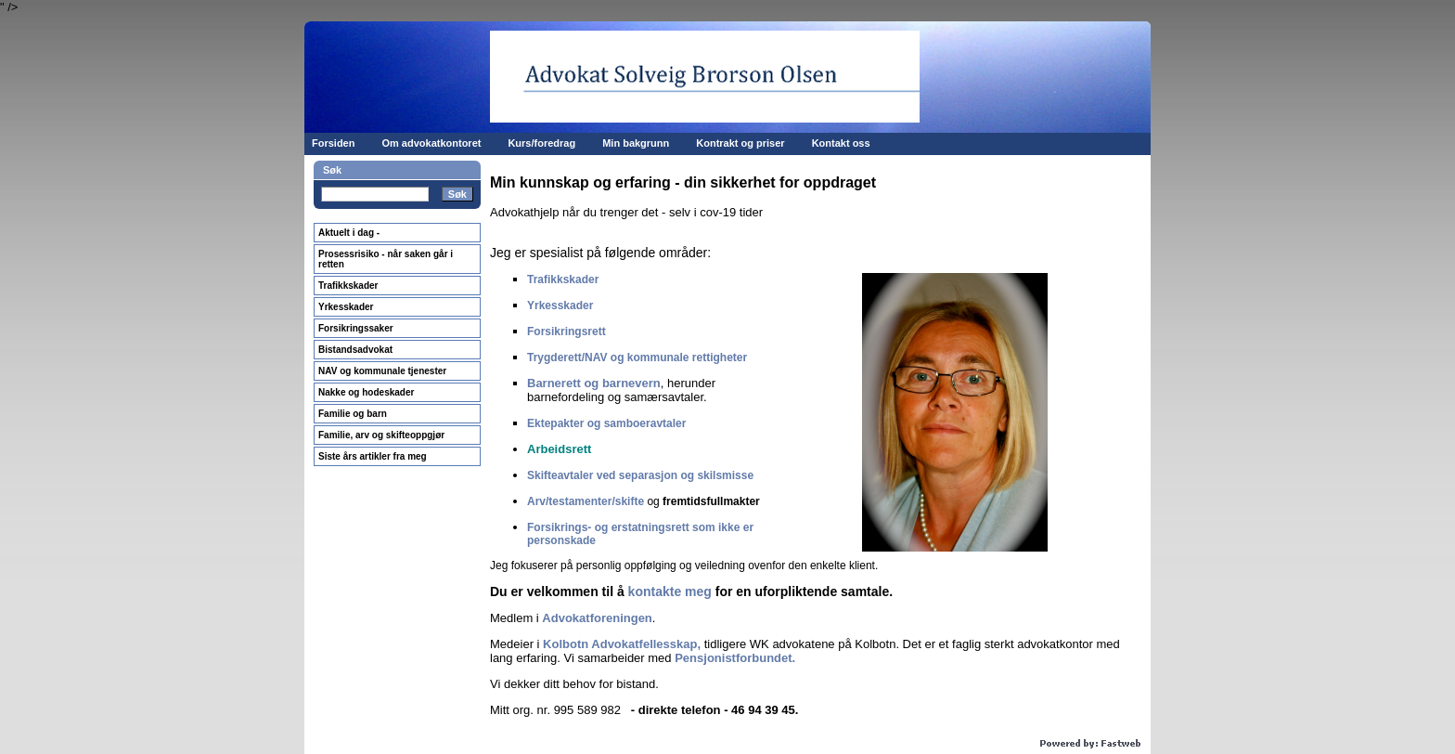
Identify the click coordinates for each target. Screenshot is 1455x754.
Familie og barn (352, 414)
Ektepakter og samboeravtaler (606, 423)
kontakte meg (670, 591)
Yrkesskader (346, 307)
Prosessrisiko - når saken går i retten (385, 259)
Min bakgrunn (635, 143)
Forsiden (333, 143)
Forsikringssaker (355, 328)
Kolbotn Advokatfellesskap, (622, 644)
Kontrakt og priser (740, 143)
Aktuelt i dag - (349, 233)
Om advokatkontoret (431, 143)
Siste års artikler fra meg (372, 456)
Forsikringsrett (566, 331)
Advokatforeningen (596, 618)
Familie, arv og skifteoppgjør (381, 435)
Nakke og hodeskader (366, 392)
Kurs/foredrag (541, 143)
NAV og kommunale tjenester (382, 371)
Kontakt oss (841, 143)
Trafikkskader (348, 285)
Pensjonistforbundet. (735, 658)
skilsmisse (725, 475)
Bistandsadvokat (355, 349)
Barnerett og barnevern (594, 383)
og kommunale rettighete (674, 357)
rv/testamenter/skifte (589, 501)
